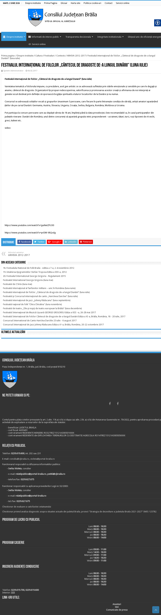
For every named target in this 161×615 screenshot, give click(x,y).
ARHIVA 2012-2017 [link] (76, 55)
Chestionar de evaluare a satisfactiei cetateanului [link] (26, 506)
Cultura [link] (38, 55)
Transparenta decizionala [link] (78, 37)
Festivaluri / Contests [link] (54, 55)
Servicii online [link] (37, 44)
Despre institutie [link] (13, 37)
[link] (33, 3)
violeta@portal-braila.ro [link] (42, 459)
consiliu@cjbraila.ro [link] (19, 459)
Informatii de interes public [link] (43, 37)
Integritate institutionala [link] (109, 37)
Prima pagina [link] (8, 55)
